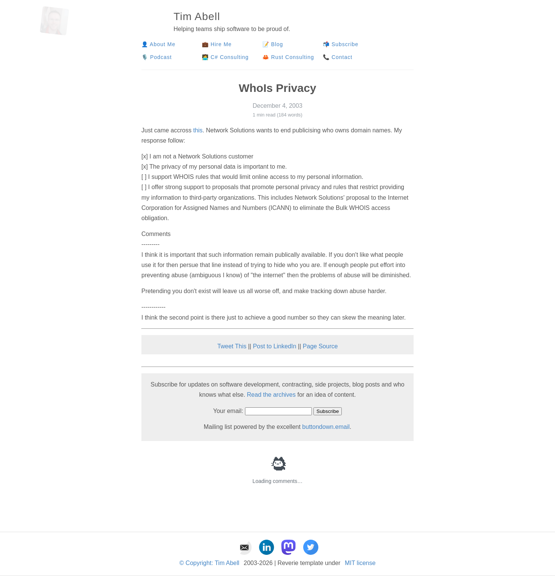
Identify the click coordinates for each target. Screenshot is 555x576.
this (198, 130)
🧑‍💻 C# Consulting (225, 57)
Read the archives (271, 394)
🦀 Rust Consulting (288, 57)
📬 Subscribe (340, 44)
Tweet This (231, 346)
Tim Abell (197, 16)
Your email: (228, 411)
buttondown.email (325, 427)
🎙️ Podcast (157, 57)
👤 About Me (158, 44)
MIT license (360, 563)
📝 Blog (272, 44)
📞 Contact (337, 57)
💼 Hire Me (217, 44)
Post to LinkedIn (274, 346)
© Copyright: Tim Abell (210, 563)
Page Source (320, 346)
